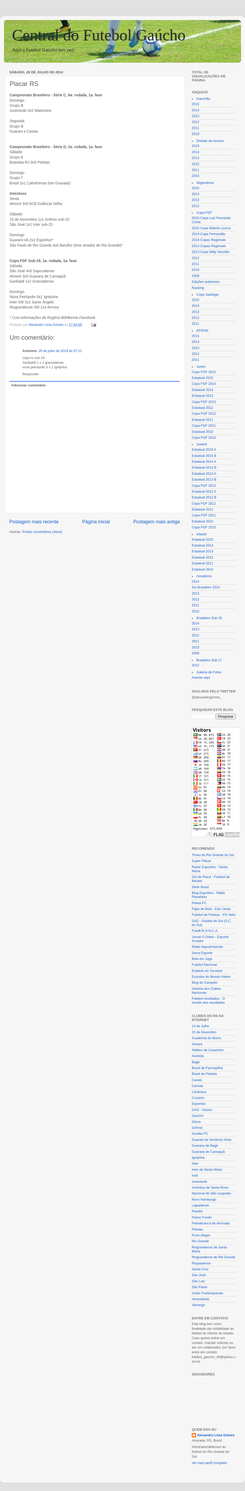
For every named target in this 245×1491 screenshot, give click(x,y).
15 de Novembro (204, 1032)
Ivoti (195, 1175)
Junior (201, 367)
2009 (195, 276)
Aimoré (197, 1044)
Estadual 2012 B (204, 497)
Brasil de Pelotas (204, 1074)
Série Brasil (200, 887)
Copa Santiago (208, 294)
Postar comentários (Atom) (42, 532)
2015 (195, 104)
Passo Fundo (201, 1217)
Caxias (197, 1080)
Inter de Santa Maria (207, 1170)
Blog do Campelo (205, 982)
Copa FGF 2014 (204, 384)
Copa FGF (204, 213)
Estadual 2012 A (204, 491)
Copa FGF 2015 (204, 372)
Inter (195, 1163)
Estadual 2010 (202, 432)
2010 (195, 134)
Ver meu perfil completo (209, 1463)
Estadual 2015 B (204, 456)
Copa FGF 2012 (204, 414)
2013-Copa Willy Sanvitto (210, 252)
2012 (195, 122)
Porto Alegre (201, 1235)
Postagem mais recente (34, 521)
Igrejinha (198, 1158)
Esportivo (199, 1104)
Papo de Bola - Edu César (211, 909)
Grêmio (197, 1128)
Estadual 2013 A (204, 474)
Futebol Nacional (204, 965)
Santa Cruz (200, 1269)
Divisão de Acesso (210, 141)
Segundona (205, 183)
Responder (30, 374)
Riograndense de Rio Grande (213, 1257)
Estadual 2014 (202, 390)
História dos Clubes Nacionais (206, 991)
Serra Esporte (202, 953)
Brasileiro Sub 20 (209, 618)
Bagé (195, 1062)
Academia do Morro (206, 1038)
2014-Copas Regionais (209, 240)
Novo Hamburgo (204, 1199)
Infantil (201, 534)
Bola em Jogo (202, 959)
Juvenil (202, 444)
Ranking (198, 288)
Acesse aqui (201, 677)
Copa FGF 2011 (204, 426)
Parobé (197, 1211)
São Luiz (198, 1281)
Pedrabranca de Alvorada (211, 1223)
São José (199, 1275)
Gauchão (203, 99)
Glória (196, 1122)
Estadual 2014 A (204, 462)
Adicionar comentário (28, 385)
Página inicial (96, 521)
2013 (195, 116)
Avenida (198, 1056)
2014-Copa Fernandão (209, 234)
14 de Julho (200, 1026)
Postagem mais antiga (156, 521)
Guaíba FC (200, 1134)
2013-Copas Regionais (209, 246)
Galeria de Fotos (209, 672)
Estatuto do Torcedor (207, 971)
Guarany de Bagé (205, 1146)
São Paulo (199, 1287)
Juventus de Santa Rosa (210, 1187)
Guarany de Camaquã (208, 1152)
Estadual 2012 (202, 408)
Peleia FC (199, 903)
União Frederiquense (207, 1293)
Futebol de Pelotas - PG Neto (214, 915)
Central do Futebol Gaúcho (99, 35)
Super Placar (201, 861)
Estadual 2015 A (204, 450)
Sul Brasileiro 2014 (206, 587)
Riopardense (201, 1263)
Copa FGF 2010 (204, 438)
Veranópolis (200, 1299)
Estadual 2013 (202, 396)
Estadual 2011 (202, 420)
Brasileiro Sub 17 (209, 660)
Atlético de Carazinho (208, 1050)
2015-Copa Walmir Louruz (211, 228)
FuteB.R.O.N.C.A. (205, 931)
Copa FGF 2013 (204, 402)
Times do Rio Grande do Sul (213, 855)
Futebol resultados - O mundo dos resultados (208, 1000)
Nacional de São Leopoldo (211, 1193)
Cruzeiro (198, 1098)
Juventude (199, 1182)
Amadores (204, 576)
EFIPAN (203, 331)
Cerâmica (199, 1092)
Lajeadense (200, 1205)
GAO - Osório (202, 1110)
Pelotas (197, 1229)
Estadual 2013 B (204, 479)
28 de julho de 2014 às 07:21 (60, 351)
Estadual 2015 (202, 378)
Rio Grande (200, 1241)
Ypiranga (198, 1305)
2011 (195, 128)
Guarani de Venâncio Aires (211, 1140)
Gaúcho (197, 1116)
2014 (195, 110)
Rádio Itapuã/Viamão (207, 947)
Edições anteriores (205, 282)
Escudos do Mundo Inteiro (211, 977)
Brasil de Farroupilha (207, 1068)
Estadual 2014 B (204, 467)
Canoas (197, 1086)
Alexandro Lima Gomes (216, 1435)
